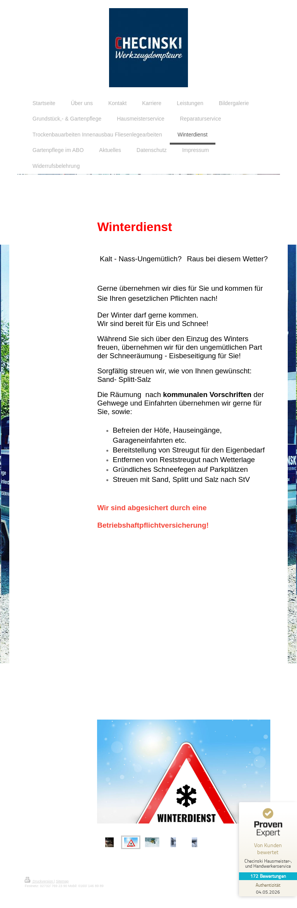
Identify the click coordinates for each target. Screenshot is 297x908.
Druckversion (39, 881)
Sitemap (62, 881)
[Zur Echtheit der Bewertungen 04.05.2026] (268, 888)
